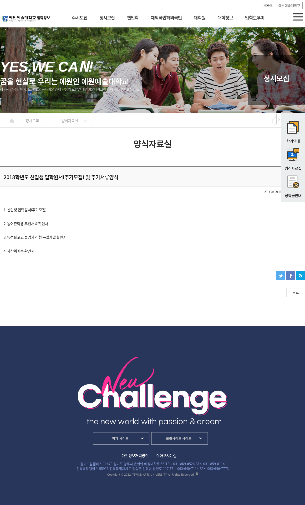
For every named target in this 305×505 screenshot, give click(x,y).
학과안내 (293, 130)
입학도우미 (254, 18)
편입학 (132, 18)
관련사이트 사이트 (179, 438)
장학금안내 (293, 184)
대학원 (199, 18)
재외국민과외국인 (166, 18)
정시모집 (107, 18)
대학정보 (225, 18)
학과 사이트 (120, 438)
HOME (268, 5)
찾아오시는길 (166, 455)
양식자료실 (293, 157)
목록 (296, 293)
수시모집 (79, 18)
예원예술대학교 (289, 5)
